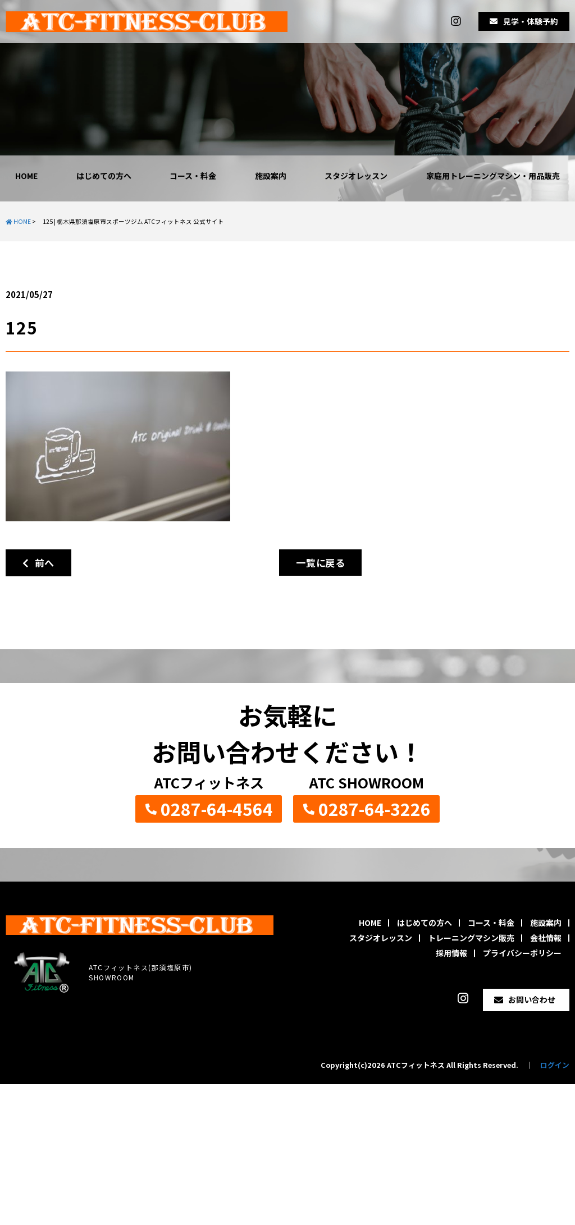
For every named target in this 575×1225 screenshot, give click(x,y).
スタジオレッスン (356, 175)
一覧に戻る (320, 563)
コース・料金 (193, 175)
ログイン (554, 1064)
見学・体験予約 (530, 21)
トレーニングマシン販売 (471, 937)
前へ (38, 563)
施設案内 (270, 175)
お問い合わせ (531, 999)
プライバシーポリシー (522, 952)
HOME (26, 175)
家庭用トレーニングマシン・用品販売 (493, 175)
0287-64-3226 (374, 808)
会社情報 (546, 937)
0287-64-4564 (217, 808)
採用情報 (451, 952)
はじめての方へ (103, 175)
